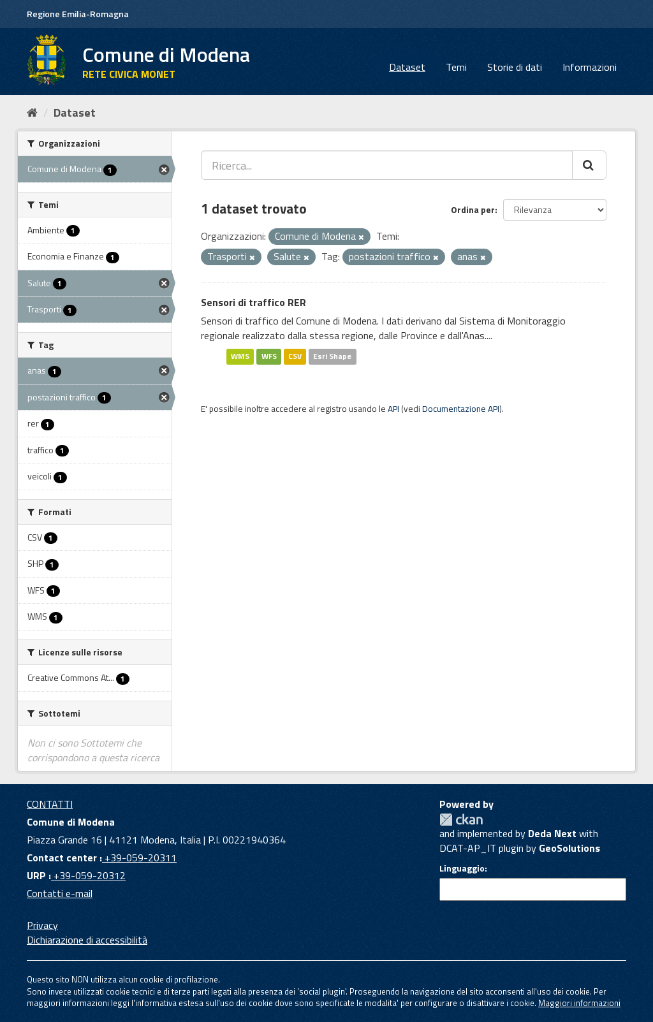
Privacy (42, 925)
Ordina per (473, 209)
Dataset (407, 67)
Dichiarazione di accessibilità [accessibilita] (87, 939)
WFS (269, 356)
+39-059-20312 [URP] (88, 875)
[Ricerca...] (387, 165)
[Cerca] (589, 165)
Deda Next (552, 833)
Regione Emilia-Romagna (78, 13)
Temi (456, 67)
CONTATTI (50, 804)
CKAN (461, 819)
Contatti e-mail (59, 893)
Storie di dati (514, 67)
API (393, 408)
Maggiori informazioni (579, 1002)
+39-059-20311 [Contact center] (139, 857)
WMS (240, 356)
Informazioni (589, 67)
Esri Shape (332, 356)
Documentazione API (460, 408)
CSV (295, 356)
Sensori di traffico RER (253, 302)
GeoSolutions (569, 848)
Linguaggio (462, 868)
